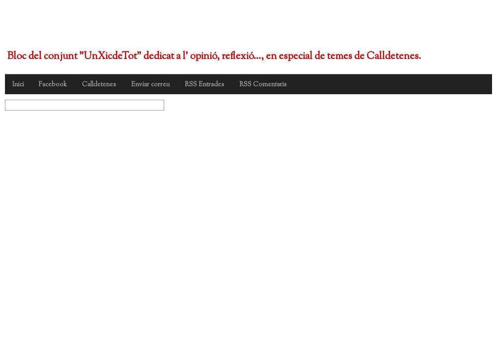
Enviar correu (150, 84)
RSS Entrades (204, 84)
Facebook (53, 84)
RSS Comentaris (263, 84)
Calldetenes (99, 84)
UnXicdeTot (63, 28)
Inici (18, 84)
